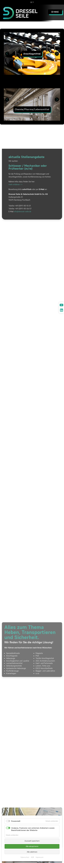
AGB (32, 857)
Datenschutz (25, 857)
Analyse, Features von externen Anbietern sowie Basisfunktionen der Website (32, 829)
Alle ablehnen (32, 852)
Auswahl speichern (32, 841)
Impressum (39, 857)
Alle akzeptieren (32, 846)
